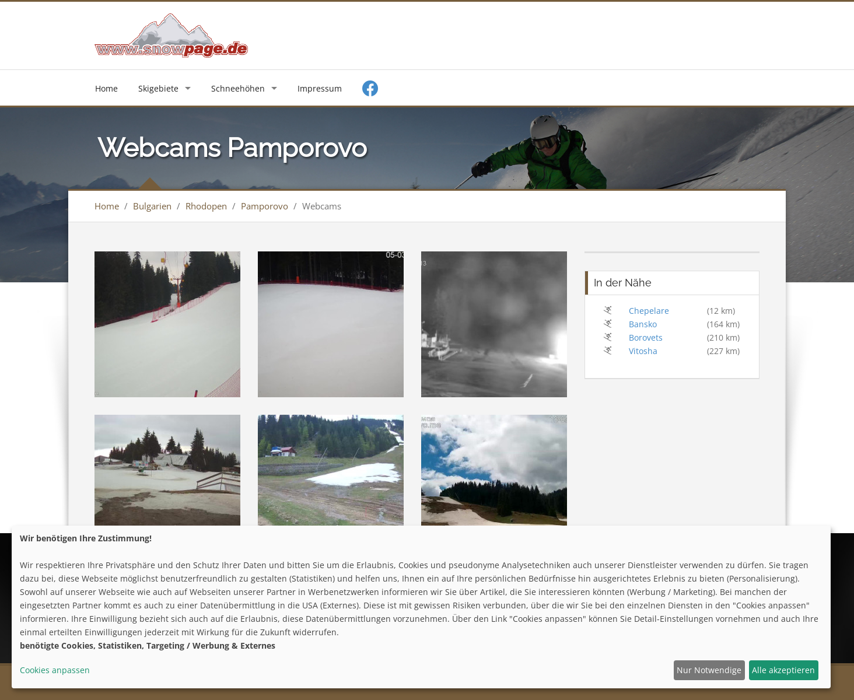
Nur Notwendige (709, 670)
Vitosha (643, 350)
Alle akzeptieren (783, 670)
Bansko (643, 324)
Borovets (646, 337)
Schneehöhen (238, 88)
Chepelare (649, 310)
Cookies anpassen (55, 670)
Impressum (320, 88)
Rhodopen (206, 206)
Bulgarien (152, 206)
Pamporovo (264, 206)
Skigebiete (158, 88)
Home (106, 88)
